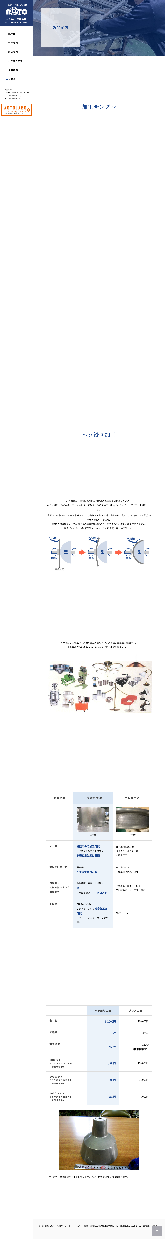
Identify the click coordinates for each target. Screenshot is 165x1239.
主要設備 (13, 70)
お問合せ (13, 79)
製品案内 (13, 51)
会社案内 (13, 42)
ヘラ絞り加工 (15, 61)
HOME (12, 33)
